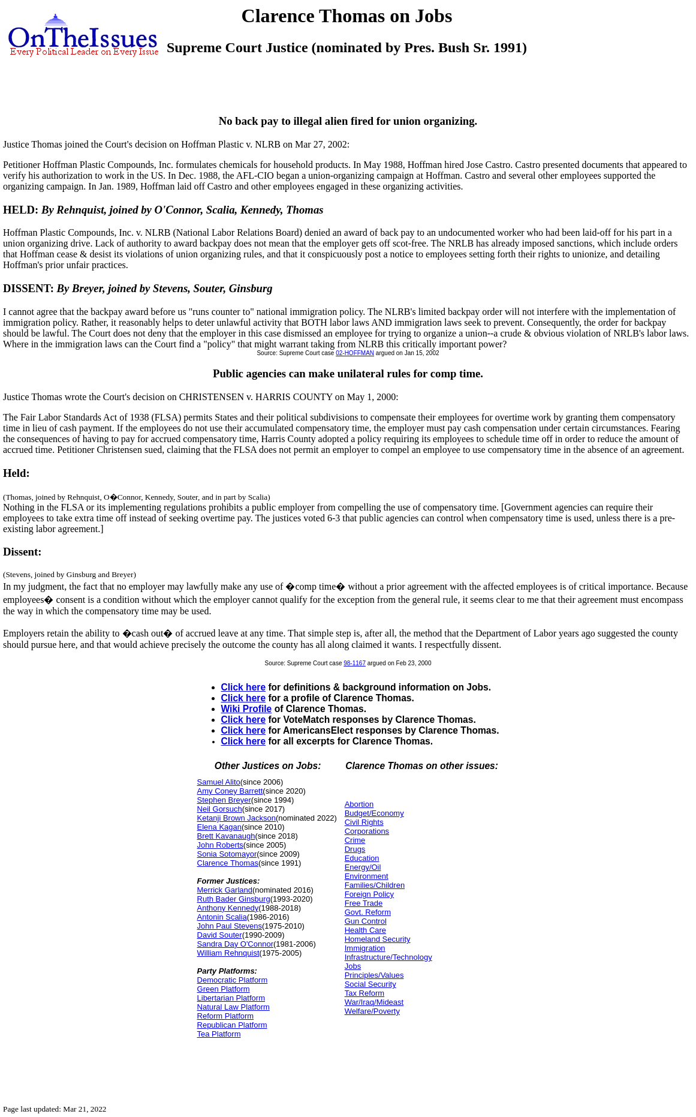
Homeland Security (378, 939)
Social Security (370, 984)
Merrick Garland (224, 889)
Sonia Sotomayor (227, 853)
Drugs (355, 849)
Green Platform (223, 988)
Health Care (365, 930)
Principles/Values (374, 975)
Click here (243, 687)
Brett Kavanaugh (226, 835)
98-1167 (355, 663)
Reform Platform (225, 1015)
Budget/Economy (374, 813)
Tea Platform (219, 1033)
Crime (355, 840)
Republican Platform (232, 1024)
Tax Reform (364, 993)
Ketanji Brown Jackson (236, 817)
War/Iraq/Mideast (374, 1002)
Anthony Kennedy (228, 907)
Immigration (365, 948)
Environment (366, 876)
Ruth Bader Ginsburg (233, 898)
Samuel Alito (218, 781)
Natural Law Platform (233, 1006)
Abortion (359, 804)
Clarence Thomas (227, 862)
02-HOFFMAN (355, 353)
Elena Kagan (219, 826)
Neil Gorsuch (219, 808)
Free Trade (364, 903)
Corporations (367, 831)
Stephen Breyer (224, 799)
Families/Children (375, 885)
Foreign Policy (369, 894)
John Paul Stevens (229, 925)
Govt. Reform (368, 912)
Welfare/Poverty (372, 1011)
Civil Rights (364, 822)
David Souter (219, 934)
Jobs (353, 966)
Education (362, 858)
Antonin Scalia (222, 916)
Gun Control (366, 921)
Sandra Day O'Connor (235, 943)
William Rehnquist (228, 952)
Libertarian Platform (231, 997)
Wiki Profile (246, 709)
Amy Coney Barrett (230, 790)
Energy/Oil (363, 867)
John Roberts (220, 844)
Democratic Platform (232, 979)
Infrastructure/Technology (388, 957)
